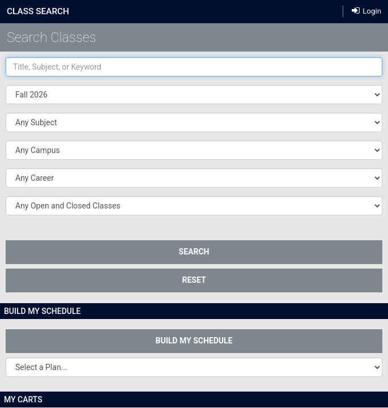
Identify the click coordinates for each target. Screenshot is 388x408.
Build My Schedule (194, 340)
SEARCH (194, 251)
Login (366, 10)
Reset (194, 279)
